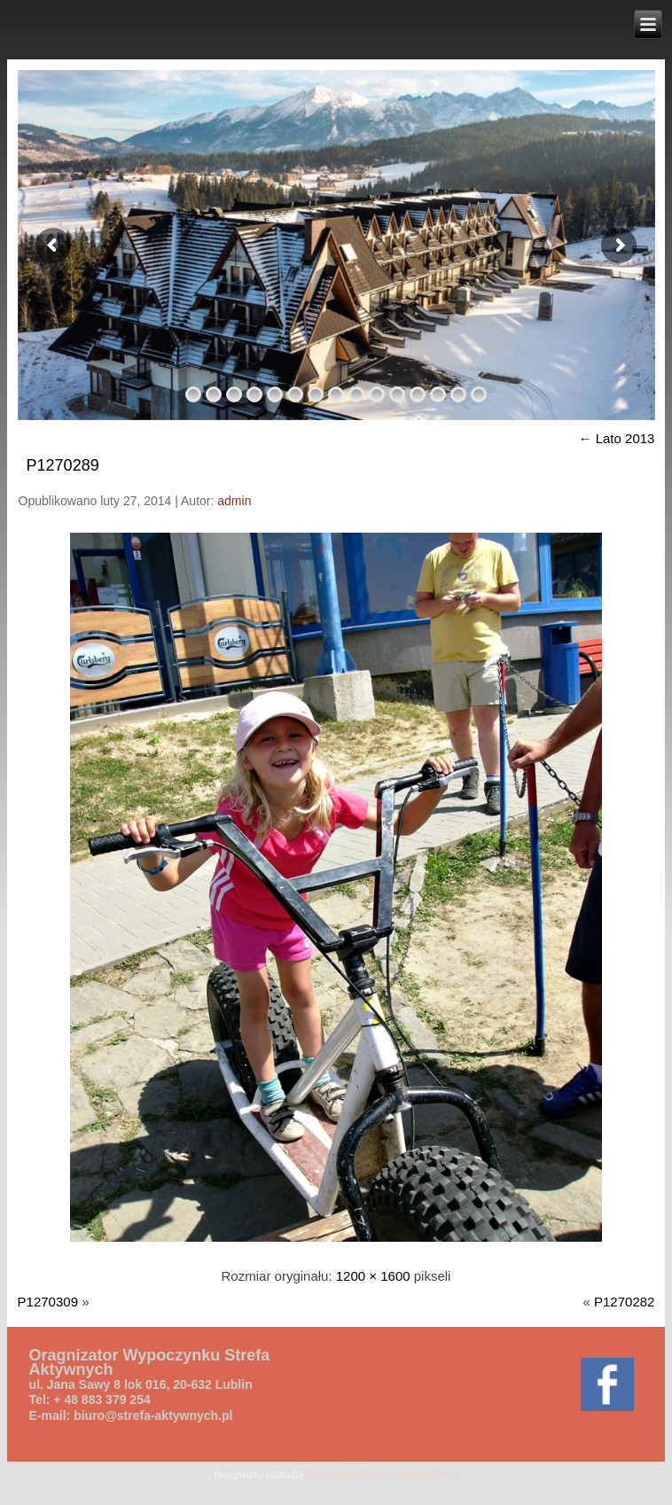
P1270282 (624, 1301)
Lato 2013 (617, 438)
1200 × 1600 (373, 1275)
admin (234, 501)
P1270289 (63, 465)
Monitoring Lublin (423, 1475)
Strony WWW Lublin (345, 1475)
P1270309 (48, 1301)
